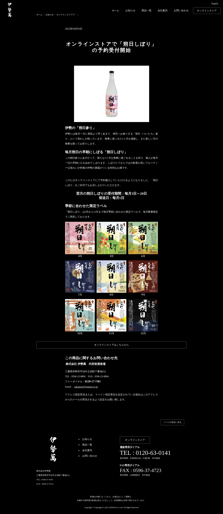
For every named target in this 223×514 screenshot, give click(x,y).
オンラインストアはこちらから (111, 344)
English (214, 3)
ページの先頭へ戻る (172, 422)
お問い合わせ (181, 10)
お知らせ (130, 10)
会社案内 (163, 10)
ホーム (115, 10)
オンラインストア (207, 10)
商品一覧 (146, 10)
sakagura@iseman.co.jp (86, 386)
